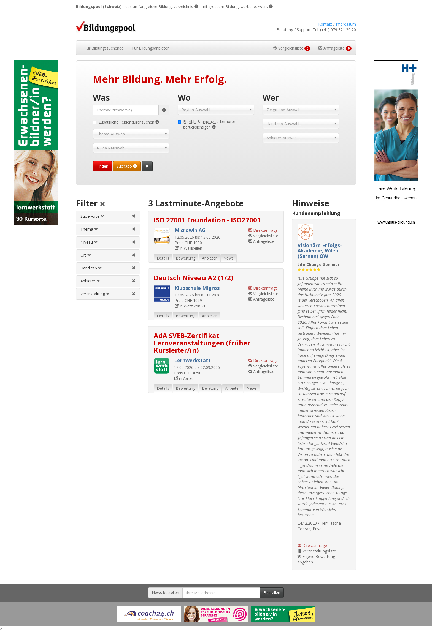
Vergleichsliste (263, 235)
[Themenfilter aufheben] (134, 229)
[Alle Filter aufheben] (102, 204)
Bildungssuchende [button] (104, 48)
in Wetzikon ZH (191, 306)
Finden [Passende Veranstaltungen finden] (102, 166)
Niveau (89, 242)
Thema (89, 229)
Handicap (91, 268)
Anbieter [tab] (209, 258)
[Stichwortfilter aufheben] (134, 216)
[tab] (107, 216)
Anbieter (90, 281)
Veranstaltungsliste (317, 551)
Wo (184, 97)
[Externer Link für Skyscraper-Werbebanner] (36, 142)
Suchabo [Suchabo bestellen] (127, 166)
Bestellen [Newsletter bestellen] (272, 592)
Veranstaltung (95, 293)
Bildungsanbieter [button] (150, 48)
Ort (85, 255)
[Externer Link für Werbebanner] (149, 614)
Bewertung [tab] (185, 258)
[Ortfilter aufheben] (134, 255)
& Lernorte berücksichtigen (206, 124)
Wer (271, 97)
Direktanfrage (312, 545)
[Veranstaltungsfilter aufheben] (134, 293)
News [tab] (228, 258)
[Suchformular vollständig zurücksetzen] (147, 166)
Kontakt (325, 24)
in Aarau (184, 378)
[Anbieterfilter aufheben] (134, 281)
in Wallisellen (188, 248)
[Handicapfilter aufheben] (134, 268)
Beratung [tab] (210, 388)
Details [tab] (163, 258)
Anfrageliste (261, 241)
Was (101, 97)
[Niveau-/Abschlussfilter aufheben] (134, 242)
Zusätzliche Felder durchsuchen (126, 122)
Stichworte (92, 216)
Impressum (346, 24)
